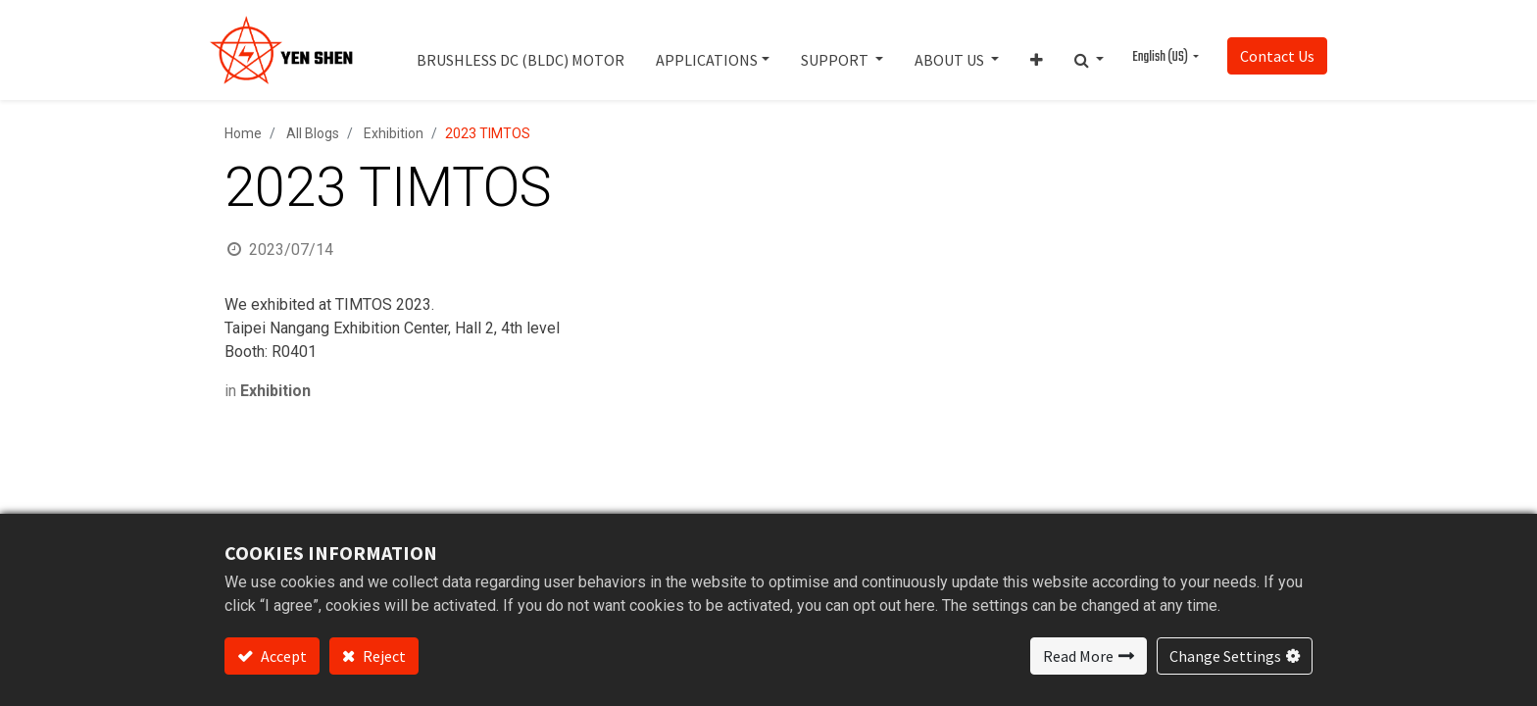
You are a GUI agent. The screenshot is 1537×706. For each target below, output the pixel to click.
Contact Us (1277, 56)
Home (243, 133)
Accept (282, 656)
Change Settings (1225, 656)
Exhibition (393, 133)
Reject (383, 656)
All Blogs (312, 133)
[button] (1036, 50)
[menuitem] (520, 50)
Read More (1078, 656)
